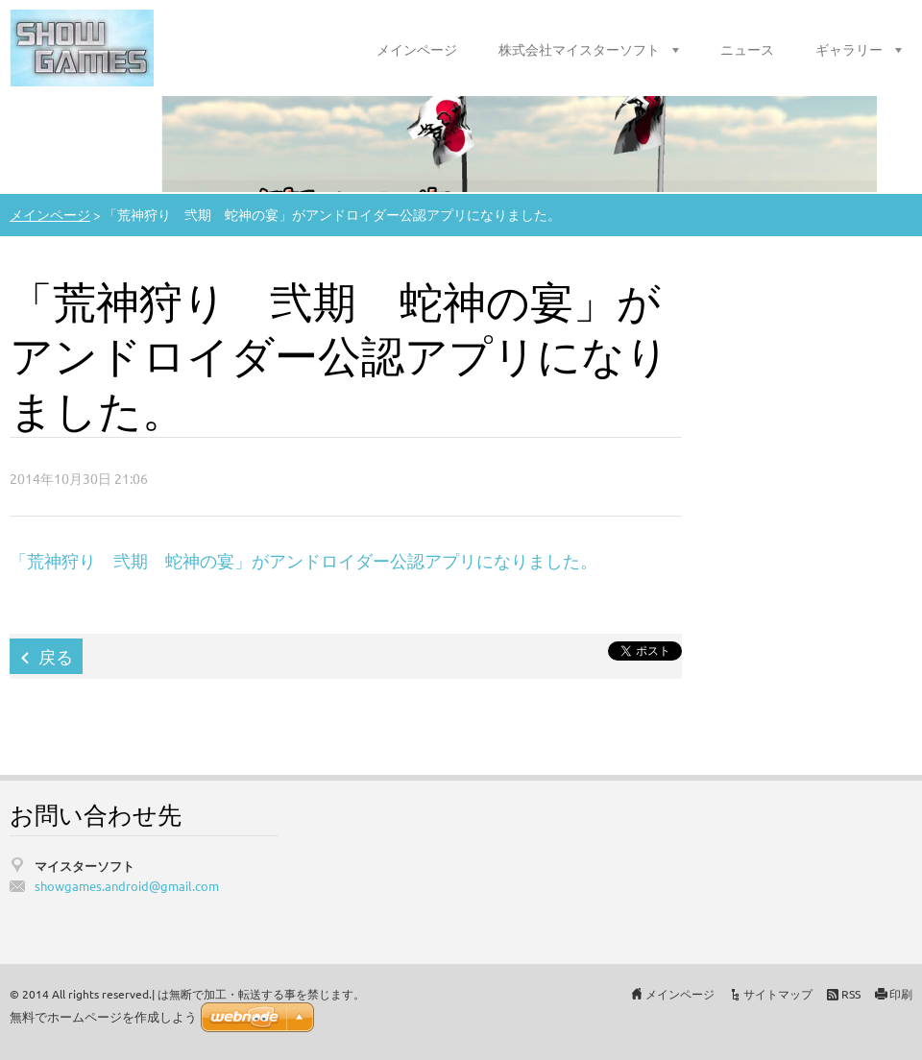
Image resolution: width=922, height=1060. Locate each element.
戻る (55, 656)
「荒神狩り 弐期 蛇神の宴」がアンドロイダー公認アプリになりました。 (307, 560)
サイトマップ (778, 993)
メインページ (416, 49)
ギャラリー (849, 49)
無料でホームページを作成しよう (103, 1017)
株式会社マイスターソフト (579, 49)
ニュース (747, 49)
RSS (851, 993)
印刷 (900, 993)
